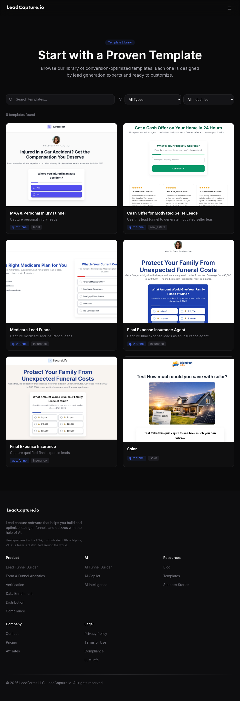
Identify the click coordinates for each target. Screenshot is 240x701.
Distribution (15, 602)
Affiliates (13, 651)
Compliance (15, 611)
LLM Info (91, 660)
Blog (167, 567)
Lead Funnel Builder (22, 567)
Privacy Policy (95, 633)
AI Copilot (92, 576)
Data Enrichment (19, 593)
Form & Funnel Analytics (25, 576)
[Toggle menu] (229, 8)
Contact (12, 633)
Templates (171, 576)
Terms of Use (95, 642)
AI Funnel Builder (98, 567)
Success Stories (176, 585)
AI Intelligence (95, 585)
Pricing (11, 642)
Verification (15, 585)
